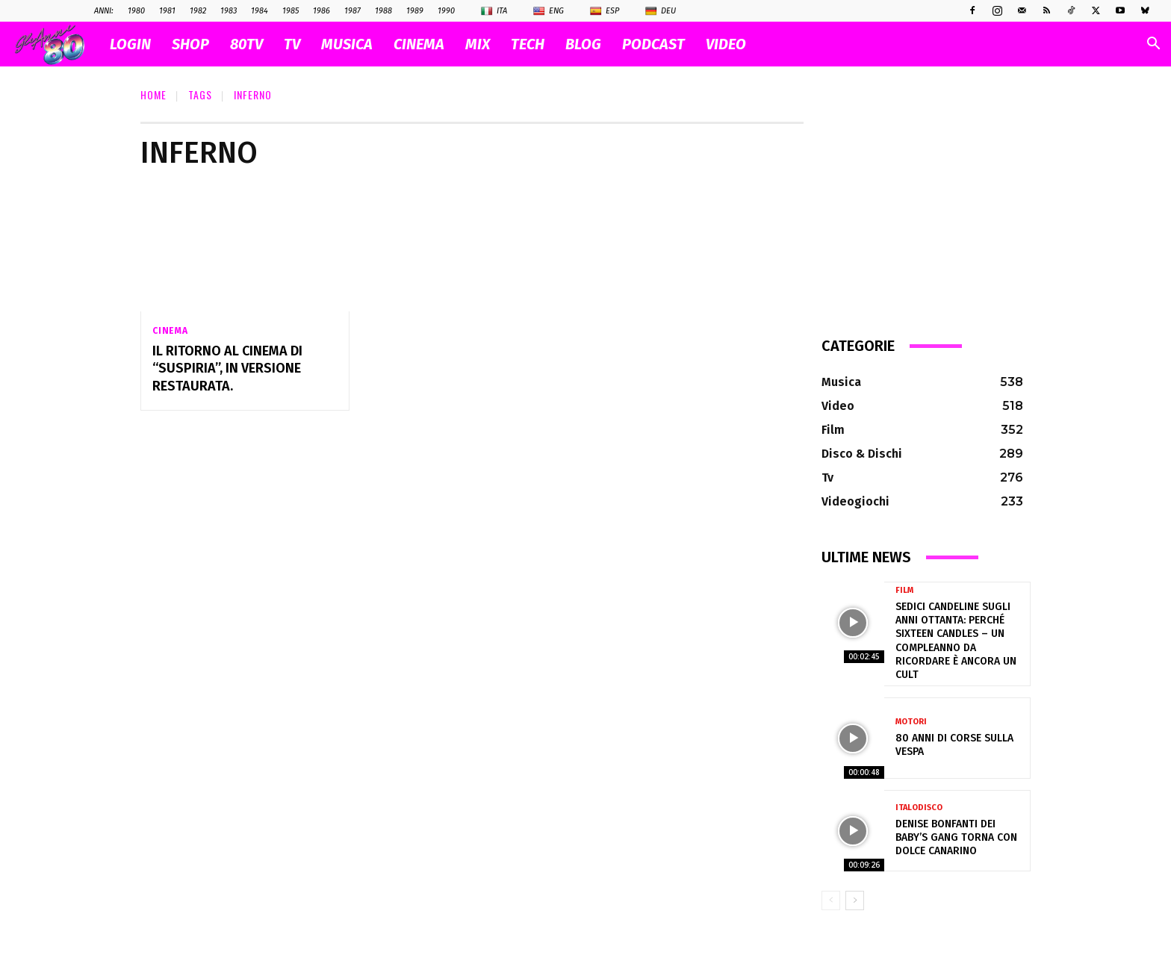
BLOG (583, 44)
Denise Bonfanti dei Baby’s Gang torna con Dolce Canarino (956, 837)
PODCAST (653, 44)
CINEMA (419, 44)
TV (292, 44)
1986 (321, 11)
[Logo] (57, 44)
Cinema (170, 330)
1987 (352, 11)
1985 (290, 11)
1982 (198, 11)
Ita (494, 11)
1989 (414, 11)
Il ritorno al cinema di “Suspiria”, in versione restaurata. (227, 368)
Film (904, 590)
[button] (1153, 45)
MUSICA (347, 44)
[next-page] (854, 900)
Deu (660, 11)
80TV (246, 44)
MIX (477, 44)
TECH (527, 44)
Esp (604, 11)
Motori (911, 722)
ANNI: (104, 11)
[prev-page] (830, 900)
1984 (259, 11)
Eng (548, 11)
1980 (136, 11)
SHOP (190, 44)
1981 (167, 11)
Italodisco (918, 807)
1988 (383, 11)
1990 (446, 11)
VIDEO (726, 44)
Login (130, 44)
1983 (228, 11)
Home (153, 94)
